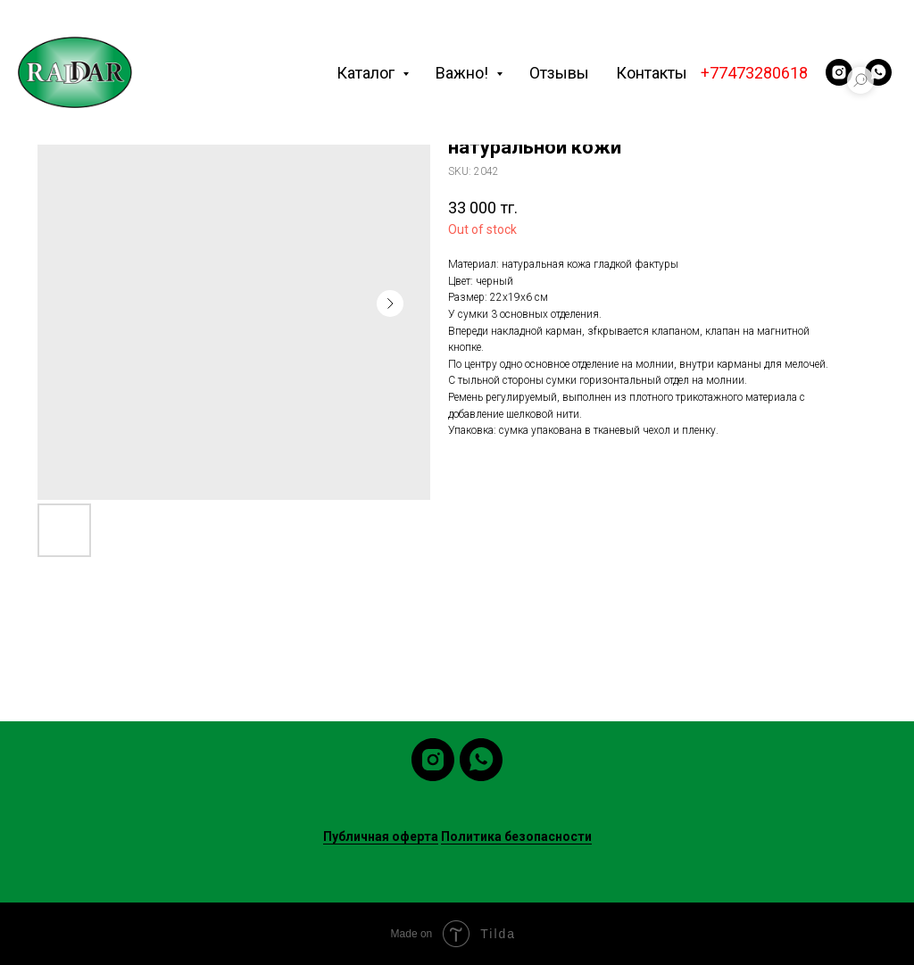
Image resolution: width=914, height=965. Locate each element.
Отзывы (559, 72)
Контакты (651, 72)
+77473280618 (754, 72)
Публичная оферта (380, 836)
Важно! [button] (464, 72)
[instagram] (839, 72)
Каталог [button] (367, 72)
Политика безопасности (516, 836)
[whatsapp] (878, 72)
